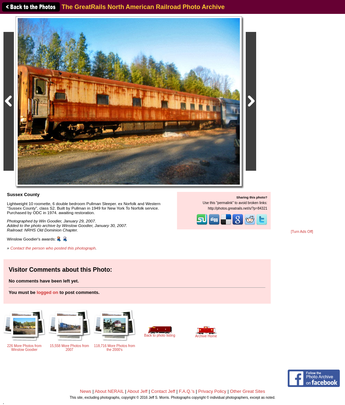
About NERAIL (109, 391)
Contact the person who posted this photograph (53, 248)
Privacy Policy (212, 391)
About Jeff (137, 391)
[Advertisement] (302, 122)
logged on (47, 292)
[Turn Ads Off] (302, 232)
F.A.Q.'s (186, 391)
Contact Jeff (163, 391)
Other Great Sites (247, 391)
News (85, 391)
